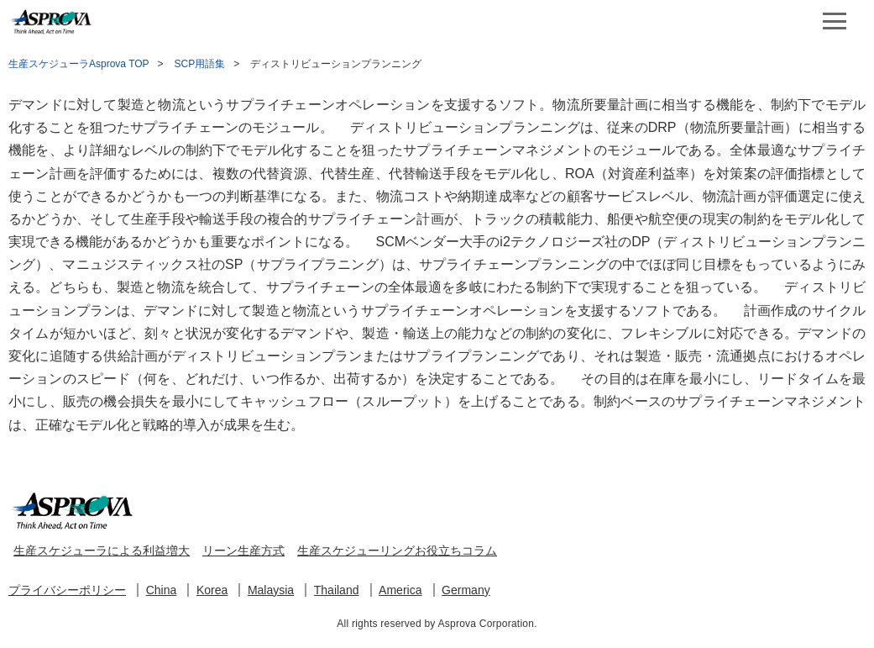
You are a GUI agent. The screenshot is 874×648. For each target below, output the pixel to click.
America (400, 590)
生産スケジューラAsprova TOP (78, 64)
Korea (212, 590)
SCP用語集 (200, 64)
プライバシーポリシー (67, 590)
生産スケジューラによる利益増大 (101, 550)
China (161, 590)
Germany (466, 590)
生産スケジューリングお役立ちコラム (397, 550)
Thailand (336, 590)
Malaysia (271, 590)
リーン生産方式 (243, 550)
